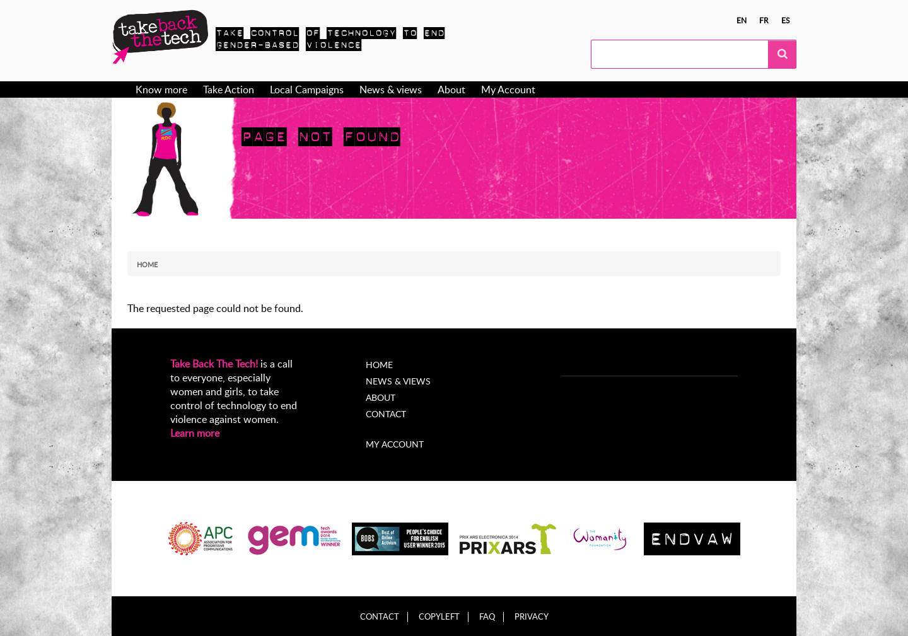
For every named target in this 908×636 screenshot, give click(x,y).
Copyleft (439, 617)
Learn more (194, 433)
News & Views (398, 381)
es (785, 20)
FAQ (487, 617)
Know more (161, 89)
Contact (386, 414)
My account (395, 444)
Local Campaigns (307, 89)
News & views (390, 89)
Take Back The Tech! (214, 364)
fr (764, 20)
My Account (508, 89)
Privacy (532, 617)
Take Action (228, 89)
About (451, 89)
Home (147, 264)
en (741, 20)
